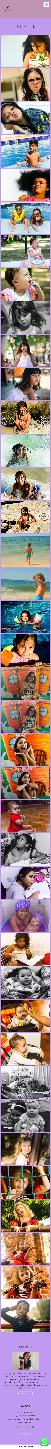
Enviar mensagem (27, 1416)
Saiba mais (25, 1394)
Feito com (25, 1447)
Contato (25, 1436)
